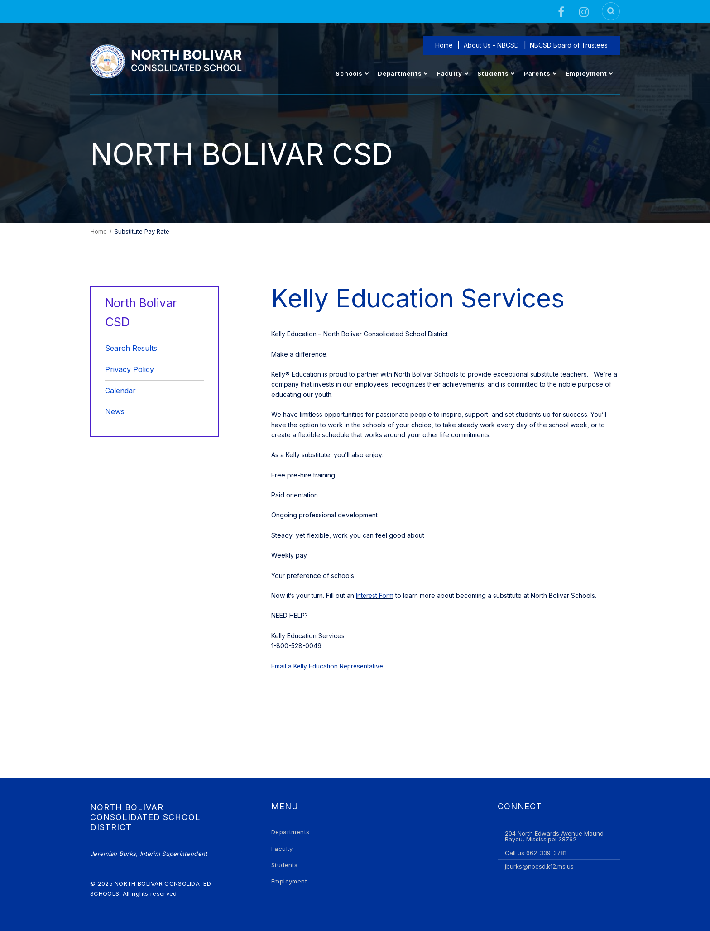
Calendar (120, 390)
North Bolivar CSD (141, 312)
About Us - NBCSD (492, 45)
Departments (290, 832)
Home (445, 45)
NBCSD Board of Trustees (569, 45)
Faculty (282, 848)
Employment (289, 881)
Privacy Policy (129, 369)
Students (284, 865)
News (115, 411)
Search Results (131, 348)
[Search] (611, 11)
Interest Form (375, 595)
